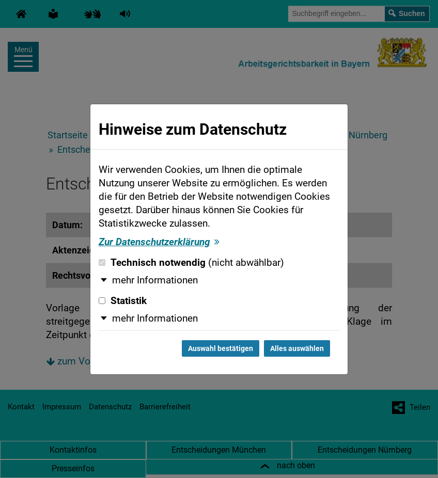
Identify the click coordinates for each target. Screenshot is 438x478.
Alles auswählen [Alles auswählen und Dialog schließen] (297, 348)
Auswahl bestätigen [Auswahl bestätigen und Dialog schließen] (220, 348)
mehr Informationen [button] (155, 280)
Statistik (123, 301)
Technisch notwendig (191, 262)
